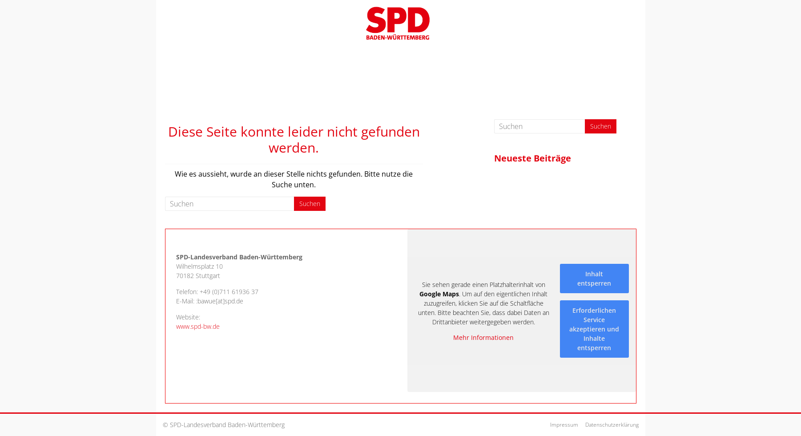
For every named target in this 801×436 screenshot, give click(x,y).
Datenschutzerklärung (612, 424)
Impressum (564, 424)
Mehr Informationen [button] (483, 338)
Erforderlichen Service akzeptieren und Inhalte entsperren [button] (594, 328)
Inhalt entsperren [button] (594, 278)
